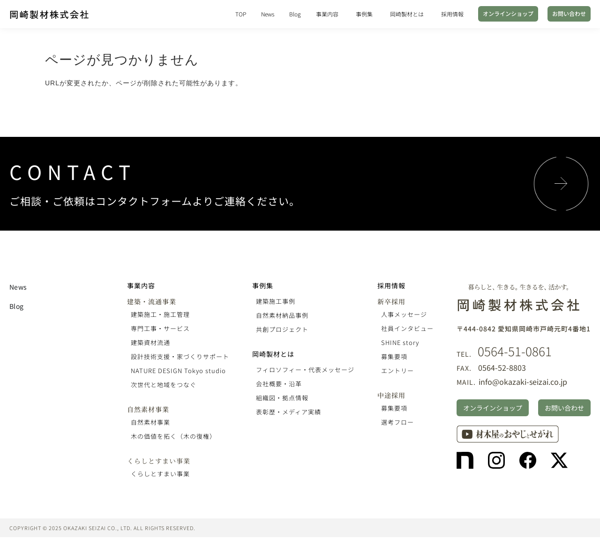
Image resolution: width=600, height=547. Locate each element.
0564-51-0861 (515, 351)
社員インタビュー (407, 328)
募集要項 (394, 356)
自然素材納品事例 (282, 315)
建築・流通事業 (151, 301)
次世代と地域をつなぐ (163, 384)
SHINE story (400, 342)
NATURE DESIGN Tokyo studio (178, 370)
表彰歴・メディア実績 (288, 411)
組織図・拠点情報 (282, 397)
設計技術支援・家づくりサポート (180, 356)
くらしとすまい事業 (158, 460)
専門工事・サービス (160, 328)
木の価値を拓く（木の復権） (173, 436)
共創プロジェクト (282, 329)
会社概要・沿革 (279, 383)
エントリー (397, 370)
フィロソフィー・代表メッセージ (305, 369)
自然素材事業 (148, 409)
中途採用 (391, 395)
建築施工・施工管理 (160, 314)
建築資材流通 (150, 342)
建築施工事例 (275, 301)
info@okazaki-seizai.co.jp (523, 381)
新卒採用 (391, 301)
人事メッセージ (404, 314)
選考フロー (397, 422)
